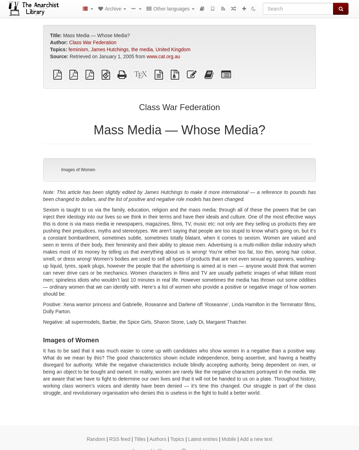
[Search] (298, 9)
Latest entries (203, 439)
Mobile (229, 439)
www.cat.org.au (163, 56)
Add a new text (256, 439)
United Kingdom (173, 49)
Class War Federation (92, 42)
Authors (157, 439)
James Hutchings (109, 49)
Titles (140, 439)
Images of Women (78, 169)
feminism (78, 49)
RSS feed (119, 439)
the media (142, 49)
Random (96, 439)
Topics (177, 439)
